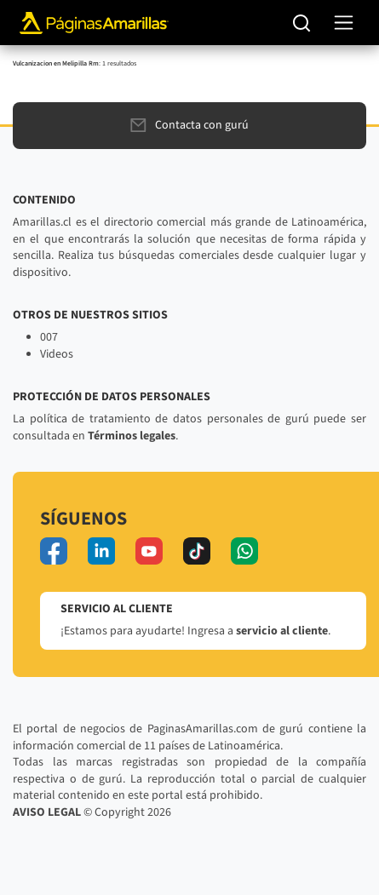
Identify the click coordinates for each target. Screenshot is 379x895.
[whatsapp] (244, 551)
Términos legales (131, 436)
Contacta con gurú (189, 125)
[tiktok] (196, 551)
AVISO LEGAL (47, 812)
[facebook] (53, 551)
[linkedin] (101, 551)
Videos (56, 354)
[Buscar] (302, 23)
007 (49, 337)
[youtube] (149, 551)
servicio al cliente (282, 631)
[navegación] (343, 22)
